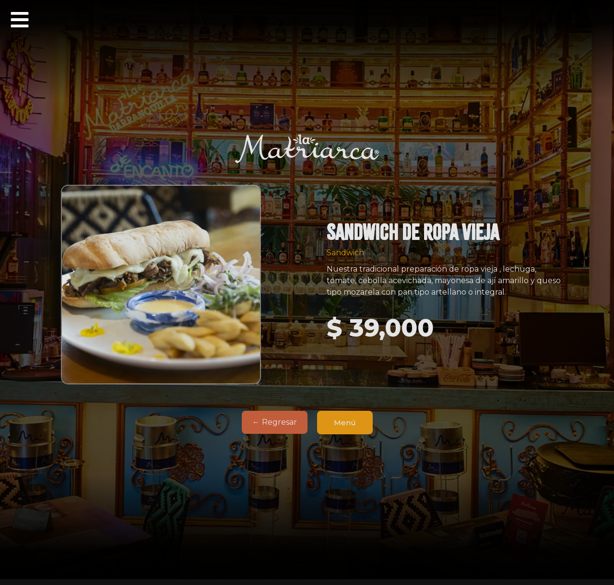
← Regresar (274, 422)
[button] (19, 19)
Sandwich (345, 252)
